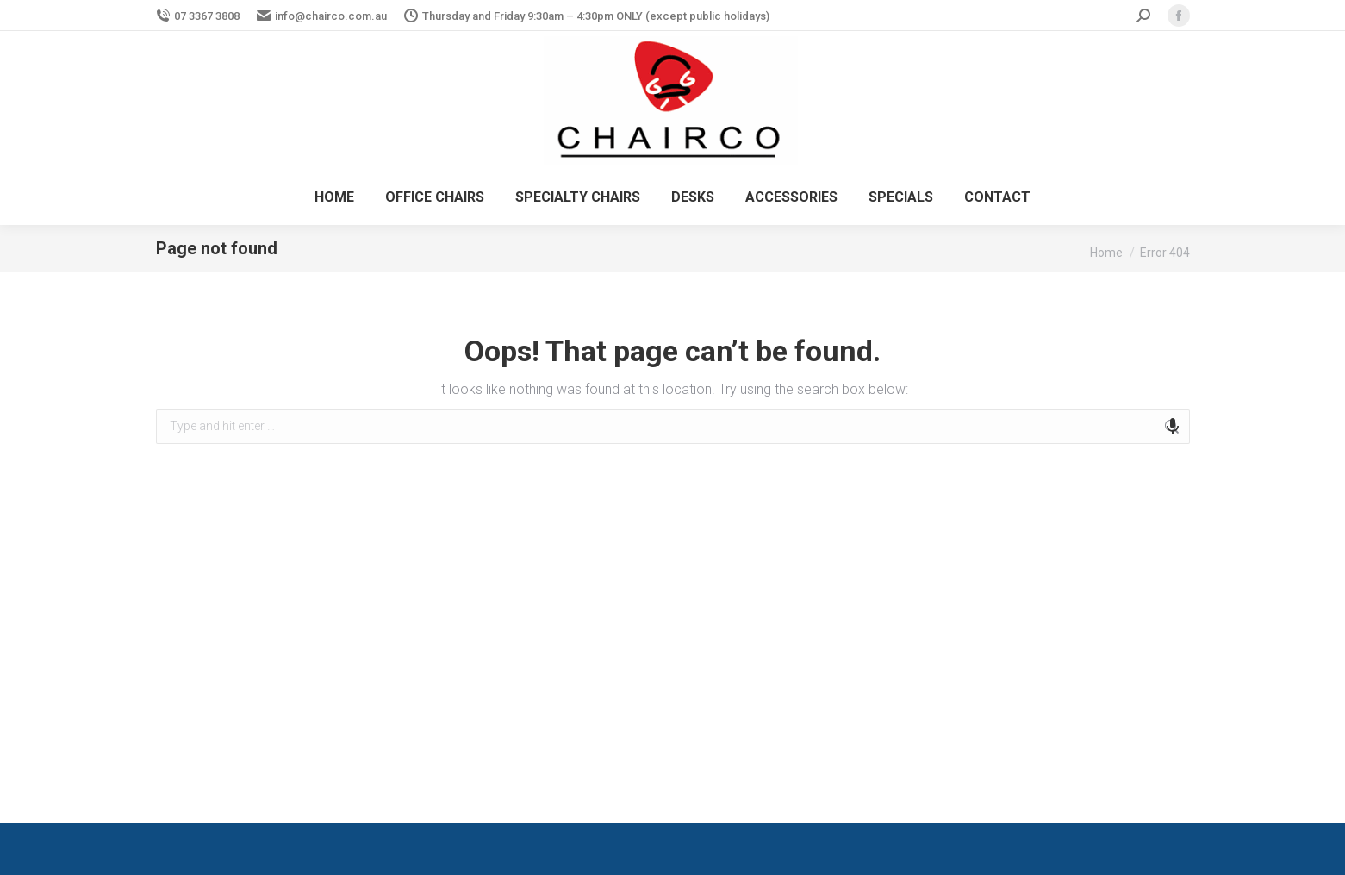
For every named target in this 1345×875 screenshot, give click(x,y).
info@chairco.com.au (322, 16)
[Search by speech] (1173, 427)
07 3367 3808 (198, 16)
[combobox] (673, 426)
